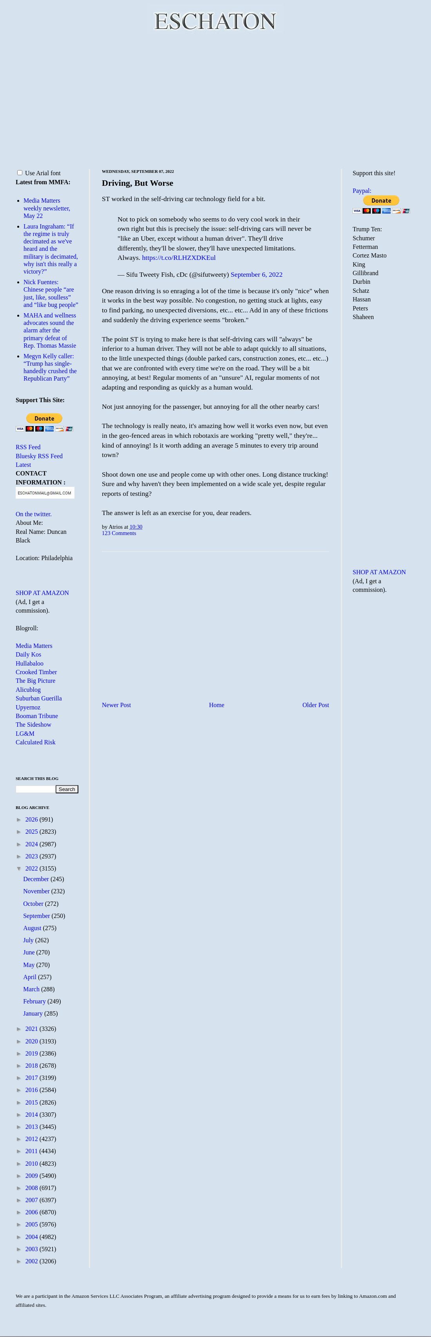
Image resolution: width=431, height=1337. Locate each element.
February (35, 1001)
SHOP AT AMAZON (42, 593)
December (37, 879)
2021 (32, 1028)
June (29, 952)
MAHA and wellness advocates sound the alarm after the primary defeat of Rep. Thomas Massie (50, 330)
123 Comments (119, 533)
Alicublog (28, 689)
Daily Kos (28, 654)
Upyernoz (28, 707)
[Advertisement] (216, 100)
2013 (32, 1126)
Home (217, 705)
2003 (32, 1249)
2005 (32, 1224)
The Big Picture (35, 680)
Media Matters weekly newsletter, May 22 (47, 208)
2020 (32, 1041)
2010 (32, 1163)
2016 (32, 1090)
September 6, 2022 (257, 274)
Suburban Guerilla (39, 698)
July (29, 940)
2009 (32, 1175)
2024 (32, 844)
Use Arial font (39, 173)
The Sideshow (33, 724)
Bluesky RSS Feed (39, 456)
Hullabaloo (29, 663)
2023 (32, 856)
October (34, 903)
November (37, 891)
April (30, 977)
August (33, 928)
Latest (23, 464)
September (37, 915)
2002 (32, 1261)
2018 (32, 1065)
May (29, 964)
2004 (32, 1237)
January (33, 1013)
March (32, 989)
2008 (32, 1188)
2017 (32, 1077)
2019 (32, 1053)
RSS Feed (28, 447)
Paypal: (362, 190)
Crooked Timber (36, 672)
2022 (32, 868)
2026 (32, 819)
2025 (32, 831)
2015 (32, 1102)
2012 (32, 1139)
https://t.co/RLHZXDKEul (179, 257)
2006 (32, 1212)
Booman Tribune (37, 716)
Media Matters (34, 645)
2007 (32, 1200)
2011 (32, 1151)
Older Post (315, 705)
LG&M (25, 733)
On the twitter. (34, 514)
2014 (32, 1114)
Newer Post (116, 705)
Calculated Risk (36, 742)
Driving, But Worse (137, 183)
